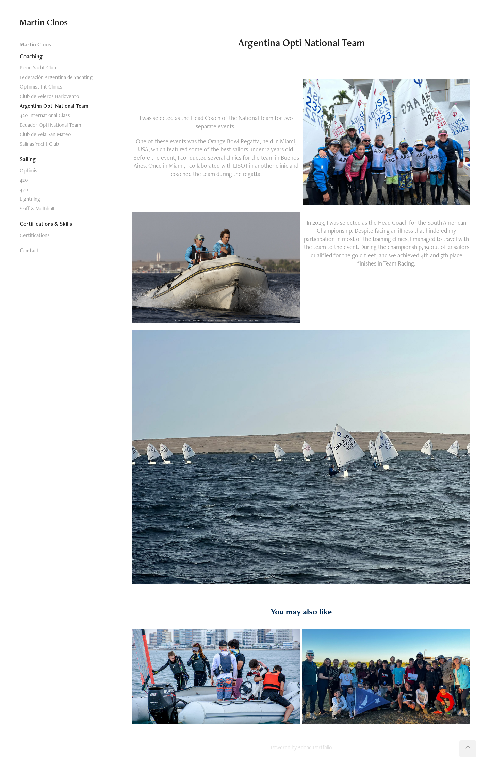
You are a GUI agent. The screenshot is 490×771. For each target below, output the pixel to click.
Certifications (35, 235)
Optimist (29, 170)
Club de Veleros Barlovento (49, 96)
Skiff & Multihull (37, 208)
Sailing (28, 159)
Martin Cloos (44, 22)
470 (24, 189)
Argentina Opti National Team (54, 105)
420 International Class (45, 115)
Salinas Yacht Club (39, 143)
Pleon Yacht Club (38, 67)
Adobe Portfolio (315, 747)
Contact (29, 250)
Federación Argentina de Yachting (56, 77)
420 (24, 179)
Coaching (31, 56)
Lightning (30, 199)
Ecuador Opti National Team (50, 124)
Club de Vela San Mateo (45, 134)
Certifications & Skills (46, 223)
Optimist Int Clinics (41, 86)
